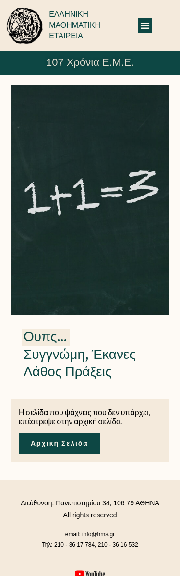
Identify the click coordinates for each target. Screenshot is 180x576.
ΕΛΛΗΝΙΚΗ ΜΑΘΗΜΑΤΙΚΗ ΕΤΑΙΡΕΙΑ (74, 25)
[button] (145, 25)
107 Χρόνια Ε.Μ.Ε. (90, 62)
